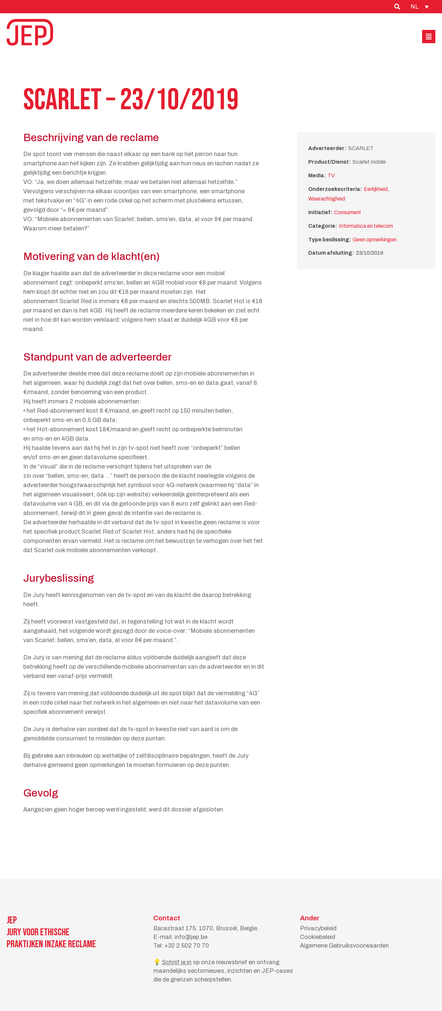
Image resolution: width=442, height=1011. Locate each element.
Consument (347, 212)
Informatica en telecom (366, 226)
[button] (428, 36)
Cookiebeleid (317, 937)
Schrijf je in (176, 962)
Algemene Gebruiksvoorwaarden (344, 945)
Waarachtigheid (326, 199)
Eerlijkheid (376, 189)
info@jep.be (191, 937)
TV (331, 175)
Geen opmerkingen (375, 239)
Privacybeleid (318, 928)
